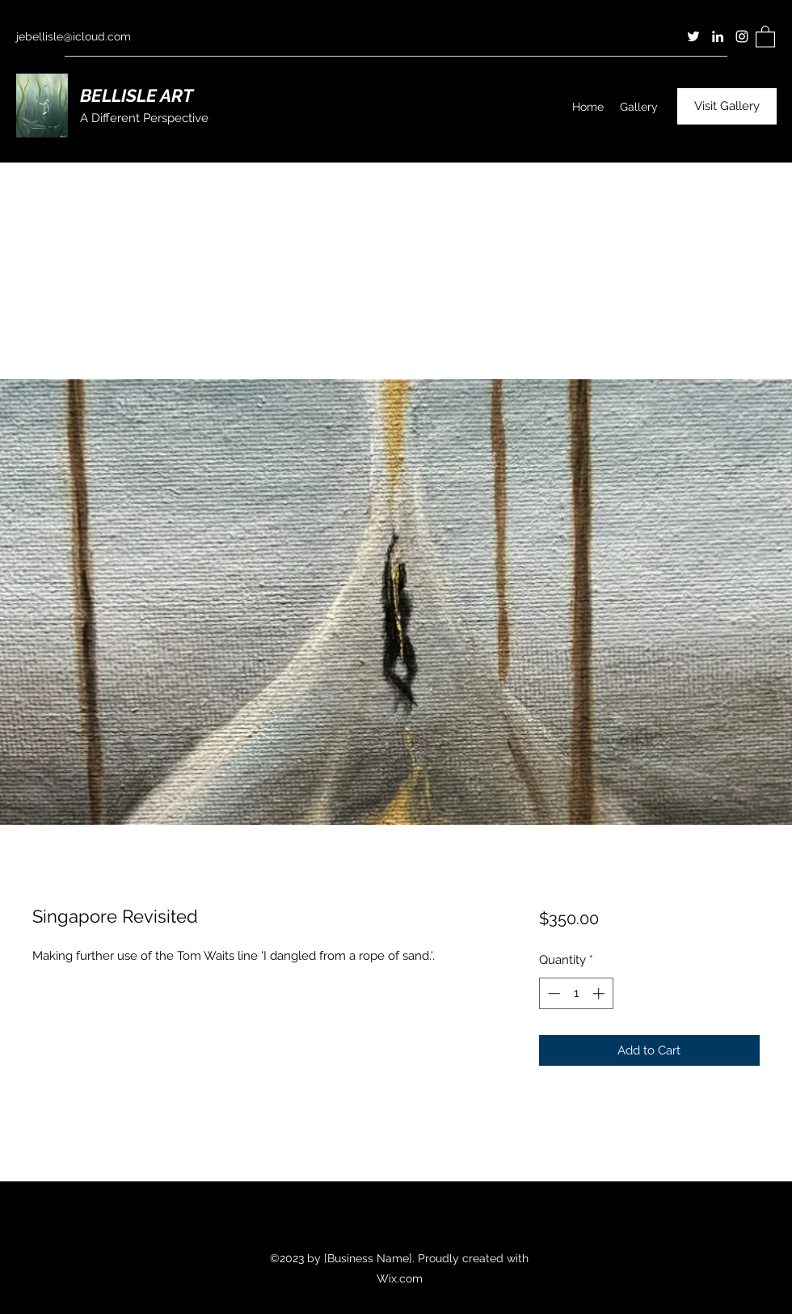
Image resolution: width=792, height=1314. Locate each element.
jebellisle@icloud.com (73, 36)
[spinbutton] (575, 993)
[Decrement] (552, 993)
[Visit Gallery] (727, 106)
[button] (765, 36)
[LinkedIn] (718, 36)
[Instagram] (742, 36)
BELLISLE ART (136, 95)
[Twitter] (693, 36)
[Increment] (600, 993)
